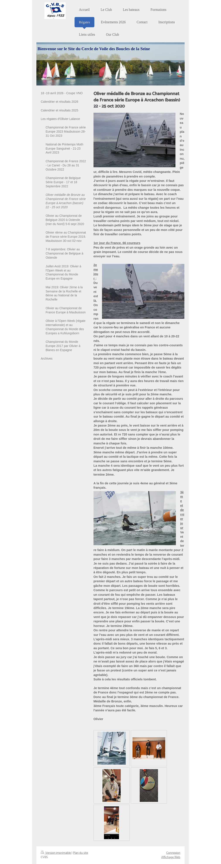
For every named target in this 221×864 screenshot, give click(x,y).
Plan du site (80, 852)
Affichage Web (170, 857)
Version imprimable (56, 852)
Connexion (173, 852)
